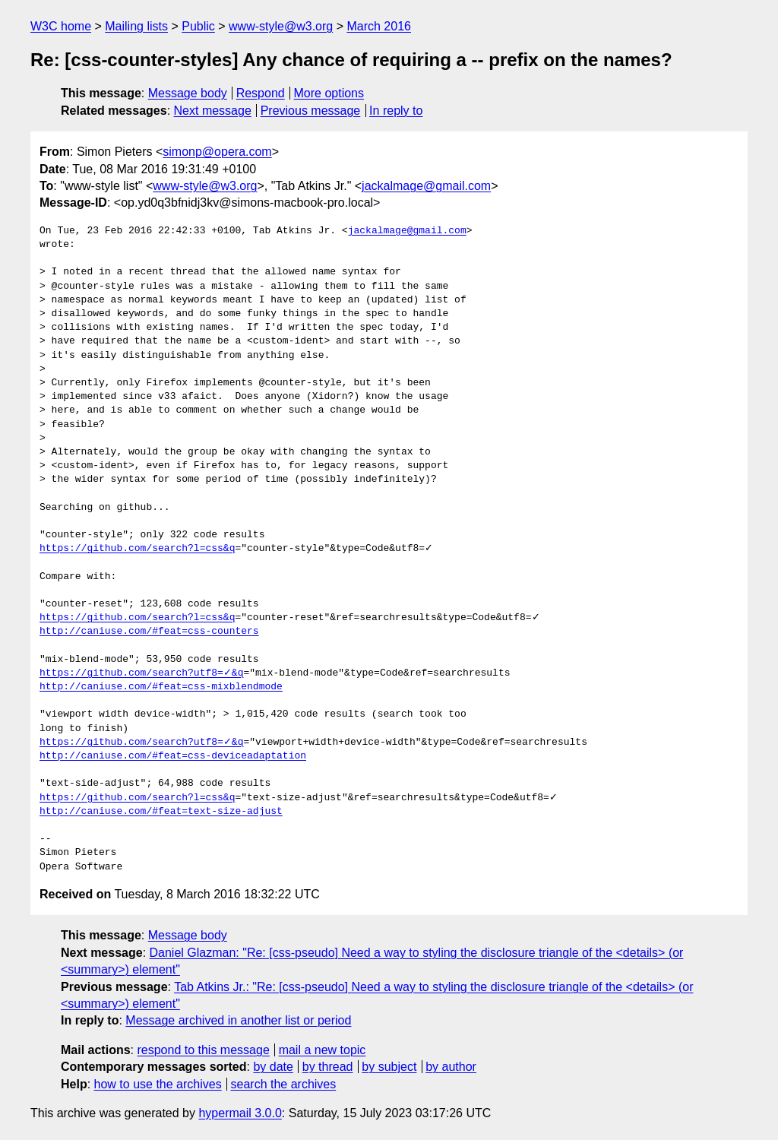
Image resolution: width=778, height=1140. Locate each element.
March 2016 (378, 26)
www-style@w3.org (281, 26)
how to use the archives (158, 1084)
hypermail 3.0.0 (239, 1113)
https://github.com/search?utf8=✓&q (141, 673)
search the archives (284, 1084)
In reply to (395, 110)
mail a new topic (322, 1049)
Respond (260, 93)
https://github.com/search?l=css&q (137, 549)
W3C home (60, 26)
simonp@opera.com (217, 151)
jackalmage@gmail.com (426, 185)
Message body (187, 93)
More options (329, 93)
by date (273, 1066)
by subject (389, 1066)
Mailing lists (136, 26)
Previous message (311, 110)
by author (450, 1066)
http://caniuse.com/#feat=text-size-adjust (161, 812)
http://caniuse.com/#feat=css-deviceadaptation (173, 756)
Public (198, 26)
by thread (327, 1066)
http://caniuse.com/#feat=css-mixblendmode (161, 687)
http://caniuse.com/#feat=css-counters (149, 631)
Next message (212, 110)
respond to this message (203, 1049)
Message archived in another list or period (238, 1020)
